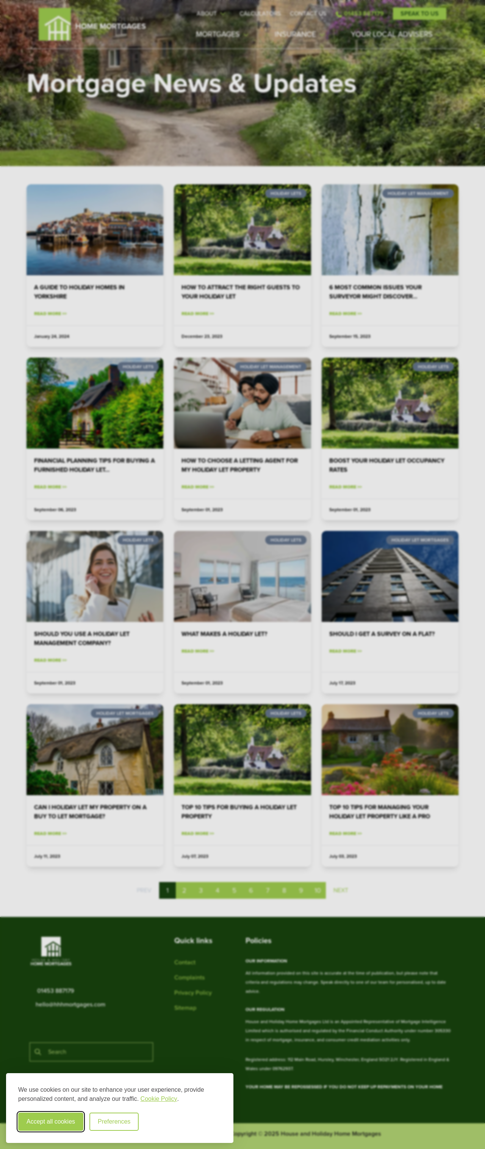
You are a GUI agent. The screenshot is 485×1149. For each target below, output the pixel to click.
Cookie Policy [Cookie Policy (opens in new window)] (159, 1099)
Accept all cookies (51, 1121)
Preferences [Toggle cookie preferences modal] (114, 1121)
